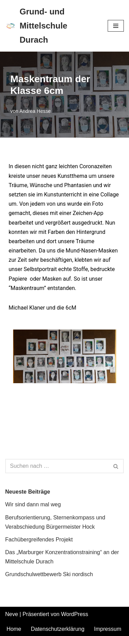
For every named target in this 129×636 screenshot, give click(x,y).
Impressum (107, 629)
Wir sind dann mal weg (33, 504)
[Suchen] (56, 466)
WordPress (74, 614)
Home (14, 629)
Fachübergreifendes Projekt (39, 539)
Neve (11, 614)
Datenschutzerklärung (58, 629)
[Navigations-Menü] (116, 26)
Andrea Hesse (35, 111)
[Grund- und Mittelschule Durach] (51, 26)
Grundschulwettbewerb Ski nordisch (49, 574)
